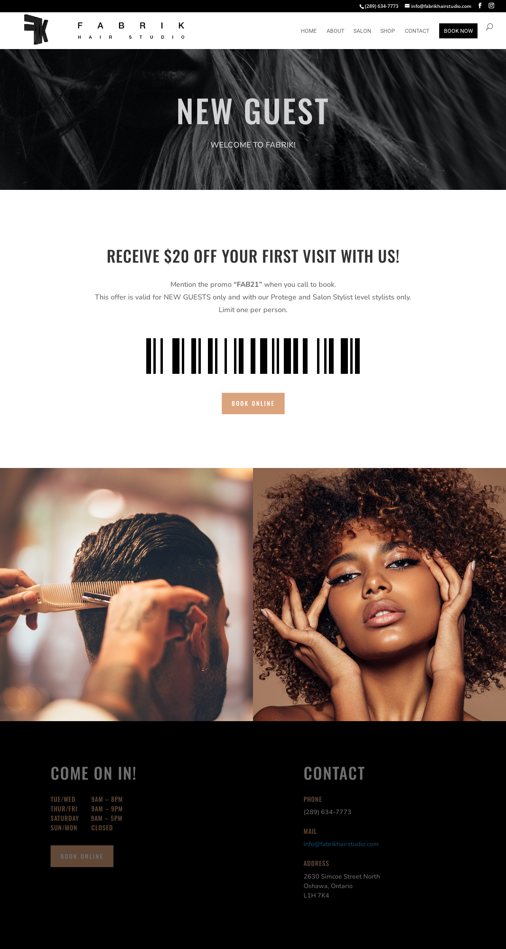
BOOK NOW (458, 31)
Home (309, 31)
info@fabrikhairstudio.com (341, 844)
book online (253, 403)
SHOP (387, 31)
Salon (362, 31)
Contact (417, 31)
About (335, 31)
